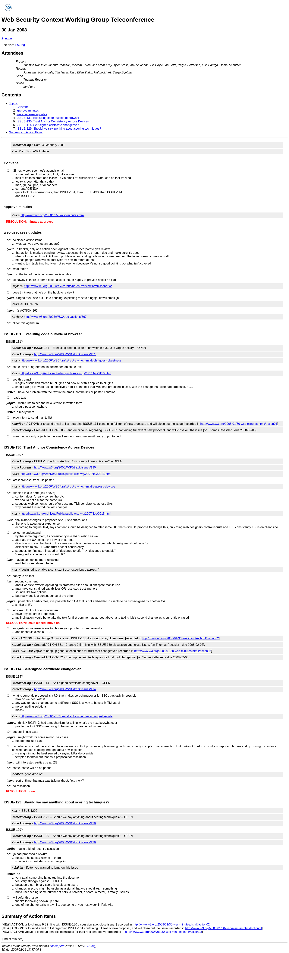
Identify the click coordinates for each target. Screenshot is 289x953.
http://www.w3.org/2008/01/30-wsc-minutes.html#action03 (172, 651)
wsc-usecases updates (32, 114)
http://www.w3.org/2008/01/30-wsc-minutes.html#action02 (180, 638)
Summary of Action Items (25, 132)
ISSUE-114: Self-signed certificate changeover (48, 125)
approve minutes (28, 110)
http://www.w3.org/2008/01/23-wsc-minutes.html (52, 215)
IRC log (20, 45)
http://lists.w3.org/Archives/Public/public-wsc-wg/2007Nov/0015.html (65, 473)
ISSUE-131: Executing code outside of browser (48, 117)
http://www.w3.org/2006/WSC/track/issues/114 (65, 689)
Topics (13, 103)
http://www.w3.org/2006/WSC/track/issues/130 (65, 467)
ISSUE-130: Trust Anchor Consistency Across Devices (53, 121)
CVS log (90, 946)
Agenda (7, 38)
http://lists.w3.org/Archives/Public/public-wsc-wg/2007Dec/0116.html (65, 373)
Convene (23, 107)
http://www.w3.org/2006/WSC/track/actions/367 (55, 316)
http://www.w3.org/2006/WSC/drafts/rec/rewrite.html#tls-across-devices (67, 486)
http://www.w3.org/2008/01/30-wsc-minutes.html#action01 (238, 423)
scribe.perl (57, 946)
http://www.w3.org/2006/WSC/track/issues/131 (65, 354)
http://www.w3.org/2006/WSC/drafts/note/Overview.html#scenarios (68, 286)
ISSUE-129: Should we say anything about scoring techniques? (59, 128)
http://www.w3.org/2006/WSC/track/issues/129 (65, 823)
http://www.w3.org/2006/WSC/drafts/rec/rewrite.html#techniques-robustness (70, 360)
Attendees (12, 53)
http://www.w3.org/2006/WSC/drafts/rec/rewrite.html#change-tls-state (66, 716)
